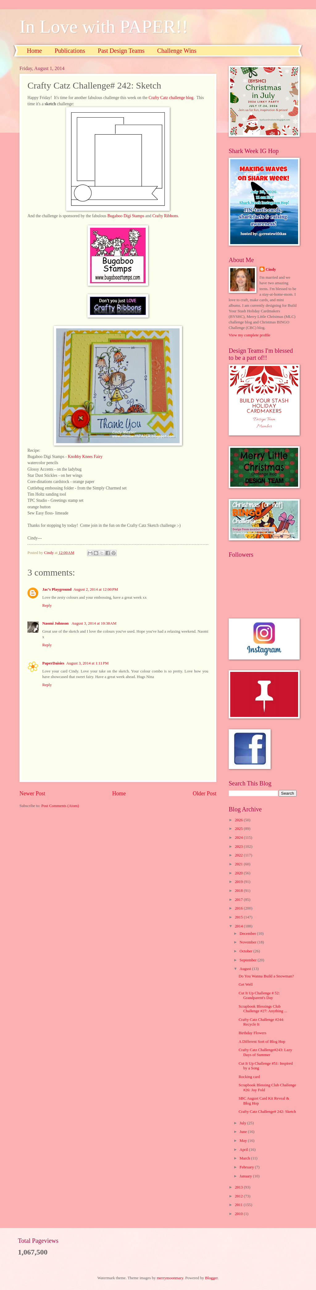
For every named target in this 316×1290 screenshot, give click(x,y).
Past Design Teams (121, 50)
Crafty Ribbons (165, 216)
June (243, 1132)
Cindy (271, 269)
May (243, 1140)
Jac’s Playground (57, 589)
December (248, 933)
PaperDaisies (53, 663)
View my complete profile (249, 335)
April (244, 1149)
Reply (47, 605)
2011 (239, 1205)
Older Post (204, 793)
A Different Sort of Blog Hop (262, 1041)
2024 (239, 837)
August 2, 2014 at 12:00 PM (95, 589)
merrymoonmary (170, 1278)
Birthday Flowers (252, 1033)
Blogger (211, 1278)
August (245, 969)
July (243, 1123)
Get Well (246, 984)
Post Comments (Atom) (60, 806)
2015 (239, 917)
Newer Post (32, 793)
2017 (239, 899)
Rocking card (249, 1077)
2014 (239, 926)
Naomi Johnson (56, 623)
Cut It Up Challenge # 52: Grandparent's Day (259, 995)
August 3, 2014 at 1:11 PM (87, 663)
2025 (239, 828)
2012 (239, 1196)
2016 (239, 908)
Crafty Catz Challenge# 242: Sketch (267, 1111)
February (247, 1167)
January (246, 1176)
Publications (70, 50)
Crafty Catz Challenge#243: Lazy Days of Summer (265, 1052)
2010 (239, 1214)
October (246, 951)
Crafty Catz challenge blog (170, 97)
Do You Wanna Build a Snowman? (266, 976)
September (248, 960)
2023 (239, 846)
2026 (239, 820)
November (248, 942)
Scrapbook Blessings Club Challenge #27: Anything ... (263, 1008)
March (245, 1158)
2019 (239, 882)
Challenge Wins (176, 50)
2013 (239, 1187)
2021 (239, 864)
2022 (239, 855)
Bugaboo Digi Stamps (125, 216)
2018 (239, 890)
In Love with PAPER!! (103, 26)
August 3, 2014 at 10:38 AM (94, 623)
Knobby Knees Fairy (85, 456)
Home (34, 50)
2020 (239, 873)
